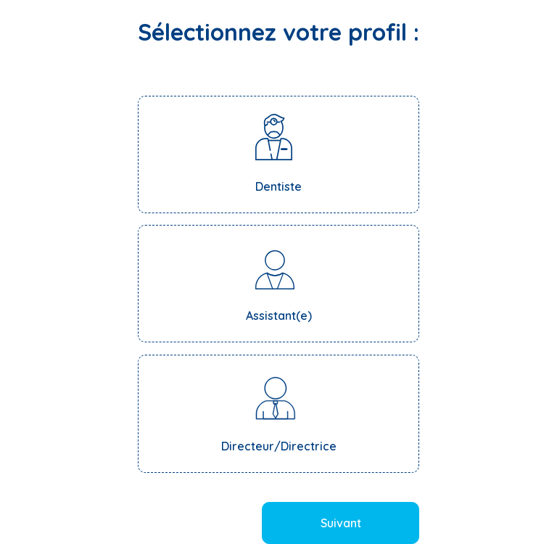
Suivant (341, 523)
